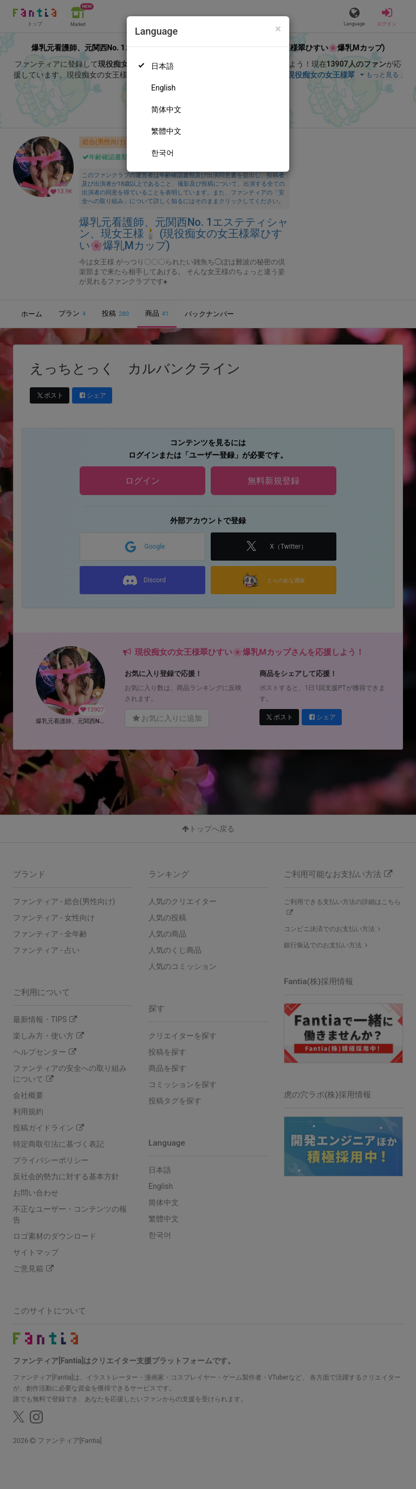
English (163, 87)
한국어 (162, 152)
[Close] (278, 29)
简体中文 (166, 109)
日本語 (162, 66)
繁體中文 (166, 131)
